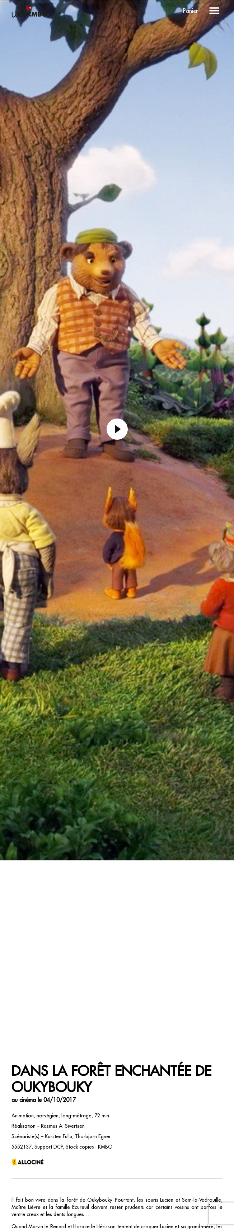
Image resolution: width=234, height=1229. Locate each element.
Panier (190, 10)
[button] (214, 11)
